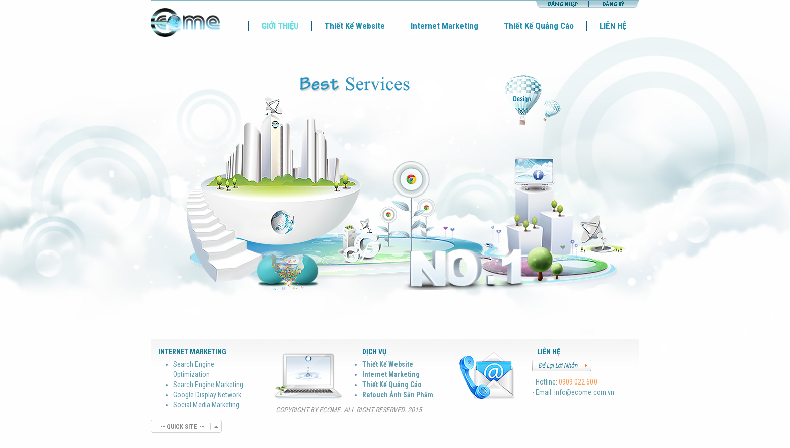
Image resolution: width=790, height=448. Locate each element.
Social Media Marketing (206, 405)
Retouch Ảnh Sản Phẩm (397, 395)
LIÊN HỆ (613, 26)
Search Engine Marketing (208, 384)
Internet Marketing (444, 26)
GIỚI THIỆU (280, 26)
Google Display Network (207, 395)
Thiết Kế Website (354, 26)
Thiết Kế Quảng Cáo (539, 26)
